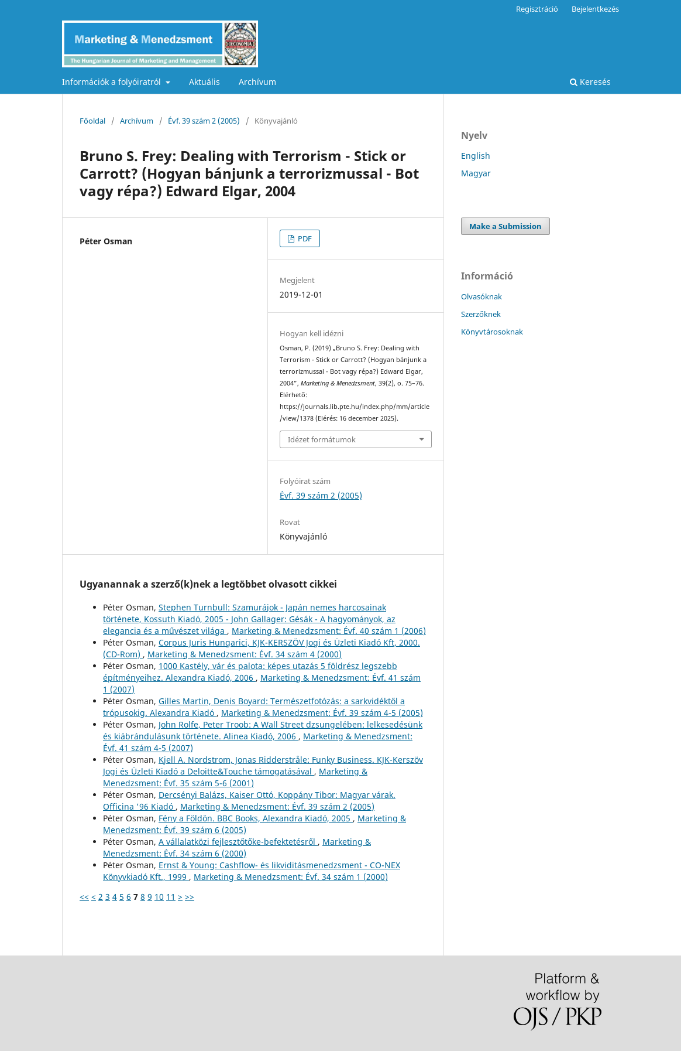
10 (159, 896)
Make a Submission (505, 226)
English (475, 155)
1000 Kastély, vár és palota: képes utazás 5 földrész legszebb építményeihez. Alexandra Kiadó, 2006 (250, 671)
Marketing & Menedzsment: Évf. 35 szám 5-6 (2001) (235, 777)
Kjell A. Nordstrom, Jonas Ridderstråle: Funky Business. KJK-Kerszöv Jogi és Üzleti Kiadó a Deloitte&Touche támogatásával (263, 765)
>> (189, 896)
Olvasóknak (481, 296)
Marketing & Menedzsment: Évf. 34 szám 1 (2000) (291, 876)
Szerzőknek (481, 314)
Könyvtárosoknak (492, 331)
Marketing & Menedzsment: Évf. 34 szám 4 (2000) (244, 654)
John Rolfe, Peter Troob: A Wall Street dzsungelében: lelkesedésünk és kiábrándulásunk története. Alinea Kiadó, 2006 (262, 730)
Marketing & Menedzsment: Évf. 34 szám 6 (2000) (237, 847)
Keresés (590, 81)
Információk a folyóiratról (112, 81)
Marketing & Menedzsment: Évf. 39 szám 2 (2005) (277, 806)
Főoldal (92, 120)
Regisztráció (537, 9)
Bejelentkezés (595, 9)
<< (84, 896)
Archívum (257, 81)
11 (171, 896)
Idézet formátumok (322, 439)
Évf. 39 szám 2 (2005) (204, 120)
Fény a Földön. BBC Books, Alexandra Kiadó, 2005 (256, 818)
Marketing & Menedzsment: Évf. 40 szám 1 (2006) (329, 630)
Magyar (476, 173)
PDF (304, 238)
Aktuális (204, 81)
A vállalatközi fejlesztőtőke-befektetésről (238, 841)
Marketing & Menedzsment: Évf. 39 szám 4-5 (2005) (322, 712)
